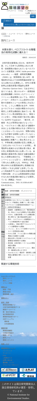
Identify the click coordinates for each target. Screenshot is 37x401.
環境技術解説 (7, 330)
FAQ (20, 11)
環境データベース (9, 309)
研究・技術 (5, 302)
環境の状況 (7, 292)
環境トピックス (8, 340)
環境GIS (4, 287)
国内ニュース (30, 34)
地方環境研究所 (8, 314)
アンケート (11, 11)
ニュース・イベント (16, 34)
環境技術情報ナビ (9, 305)
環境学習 (4, 328)
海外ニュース (7, 281)
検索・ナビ (5, 344)
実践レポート (7, 335)
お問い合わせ (30, 13)
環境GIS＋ (7, 21)
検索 (33, 16)
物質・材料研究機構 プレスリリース (18, 191)
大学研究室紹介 (8, 333)
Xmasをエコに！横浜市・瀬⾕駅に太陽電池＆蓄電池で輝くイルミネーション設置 (22, 255)
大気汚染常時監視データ (11, 307)
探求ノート (7, 338)
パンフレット (7, 351)
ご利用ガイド (30, 11)
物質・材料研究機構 (12, 195)
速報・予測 (7, 289)
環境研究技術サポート (11, 317)
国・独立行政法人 (9, 312)
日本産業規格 (9, 324)
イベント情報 (7, 283)
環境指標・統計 (8, 294)
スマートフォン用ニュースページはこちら (20, 24)
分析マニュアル (8, 319)
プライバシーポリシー (11, 365)
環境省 (6, 321)
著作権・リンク (8, 362)
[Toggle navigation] (2, 27)
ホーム (4, 34)
